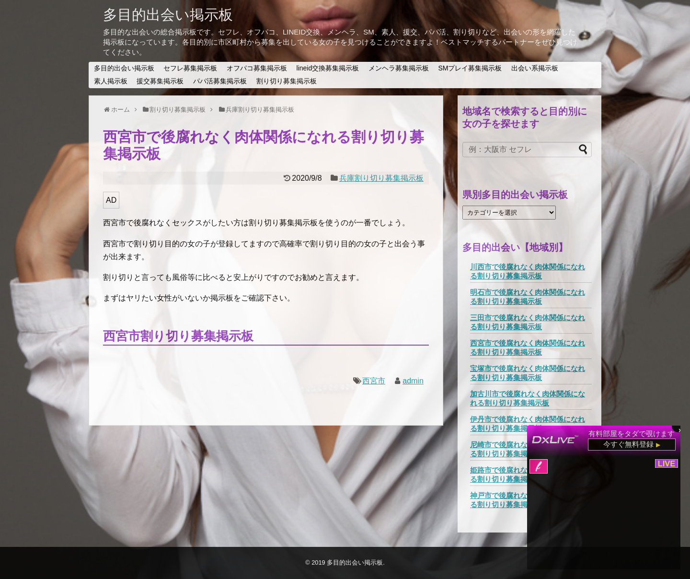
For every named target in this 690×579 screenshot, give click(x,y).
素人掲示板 (110, 81)
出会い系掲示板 (534, 68)
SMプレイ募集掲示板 (470, 68)
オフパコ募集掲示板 (257, 68)
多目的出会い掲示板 (168, 15)
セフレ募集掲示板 (190, 68)
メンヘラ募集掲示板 (398, 68)
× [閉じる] (680, 429)
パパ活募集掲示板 (220, 81)
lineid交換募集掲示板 (328, 68)
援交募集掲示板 (160, 81)
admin (413, 381)
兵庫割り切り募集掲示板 (381, 178)
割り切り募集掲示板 (286, 81)
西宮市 (373, 381)
